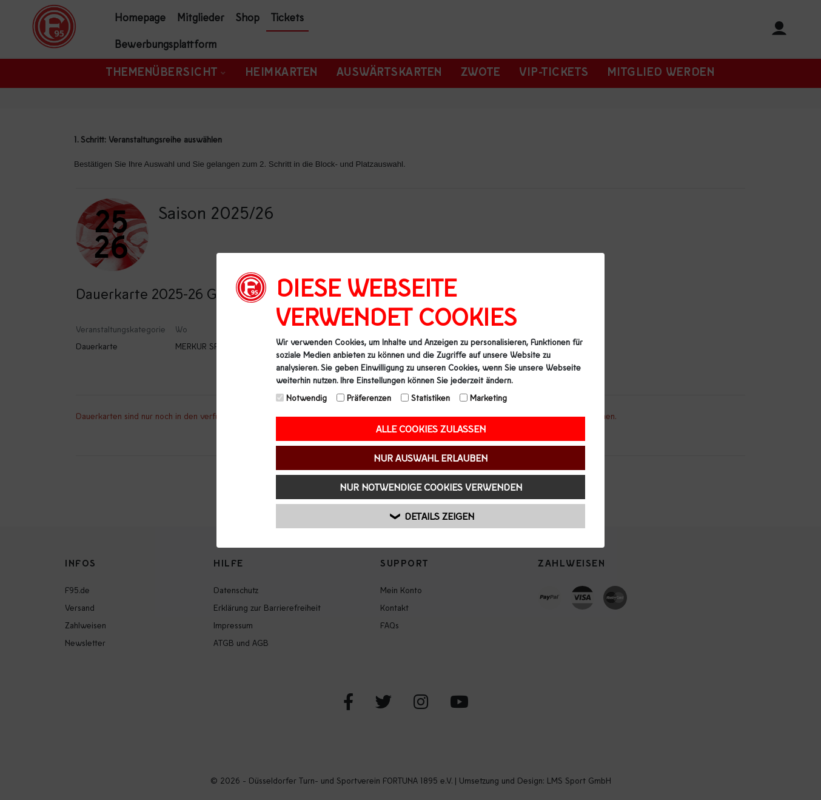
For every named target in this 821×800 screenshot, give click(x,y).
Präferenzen (364, 397)
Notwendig (301, 397)
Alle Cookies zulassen (431, 428)
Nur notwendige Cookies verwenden (431, 486)
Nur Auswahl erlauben (431, 457)
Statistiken (425, 397)
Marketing (483, 397)
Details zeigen (432, 516)
